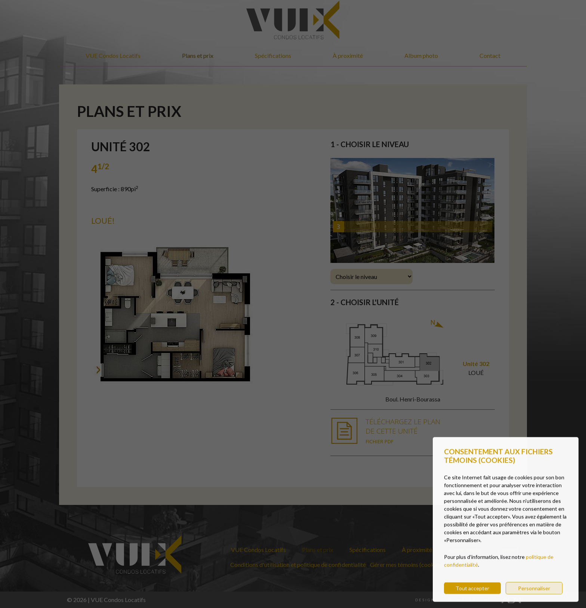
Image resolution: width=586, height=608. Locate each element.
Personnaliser (534, 595)
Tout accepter (472, 595)
